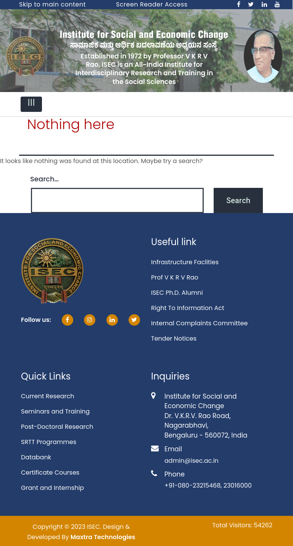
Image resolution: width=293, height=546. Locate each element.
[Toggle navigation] (31, 104)
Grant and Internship (52, 487)
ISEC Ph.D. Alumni (177, 292)
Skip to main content (52, 4)
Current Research (47, 396)
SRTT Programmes (48, 442)
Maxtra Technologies (103, 537)
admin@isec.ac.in (191, 460)
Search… (44, 179)
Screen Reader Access (152, 4)
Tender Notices (173, 338)
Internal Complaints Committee (199, 323)
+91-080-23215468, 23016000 (208, 485)
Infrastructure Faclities (185, 262)
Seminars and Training (55, 411)
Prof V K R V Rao (174, 277)
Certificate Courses (50, 472)
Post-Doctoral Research (57, 426)
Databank (36, 457)
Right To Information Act (187, 308)
